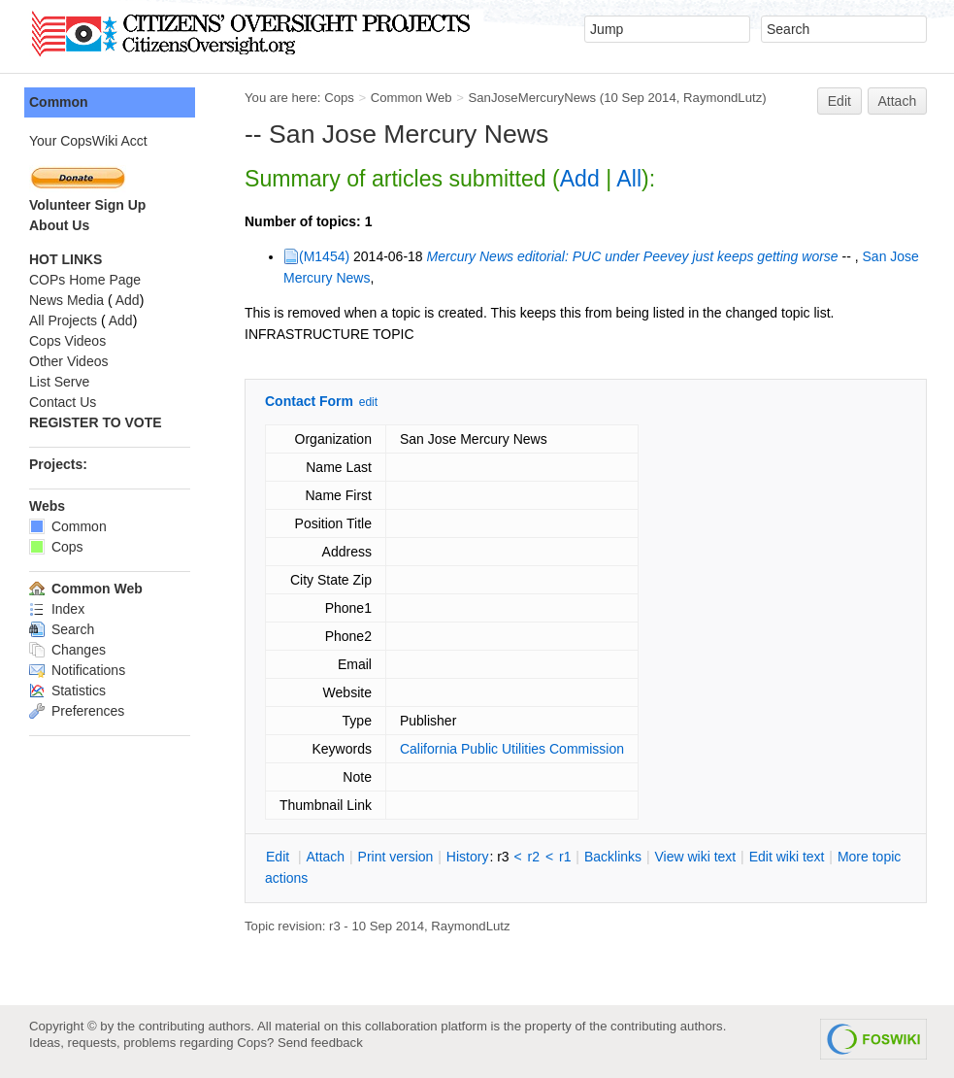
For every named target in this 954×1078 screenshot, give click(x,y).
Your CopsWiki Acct (88, 141)
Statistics (67, 690)
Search (61, 629)
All (628, 178)
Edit (839, 101)
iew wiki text (695, 856)
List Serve (59, 381)
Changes (67, 649)
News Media (66, 300)
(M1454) (324, 256)
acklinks (612, 856)
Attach (897, 101)
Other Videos (68, 361)
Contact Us (62, 402)
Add (580, 178)
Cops (339, 97)
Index (56, 609)
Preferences (76, 711)
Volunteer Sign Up (87, 205)
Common (58, 102)
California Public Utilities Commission (512, 749)
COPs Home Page (85, 279)
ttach (325, 856)
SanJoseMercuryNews (532, 97)
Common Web (411, 97)
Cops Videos (67, 341)
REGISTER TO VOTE (95, 422)
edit (368, 402)
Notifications (77, 670)
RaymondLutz (722, 97)
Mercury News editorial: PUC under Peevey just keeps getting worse (633, 256)
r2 (534, 856)
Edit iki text (787, 856)
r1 (565, 856)
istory (467, 856)
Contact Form (309, 401)
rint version (396, 856)
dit (279, 856)
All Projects (63, 320)
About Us (59, 225)
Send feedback (320, 1042)
